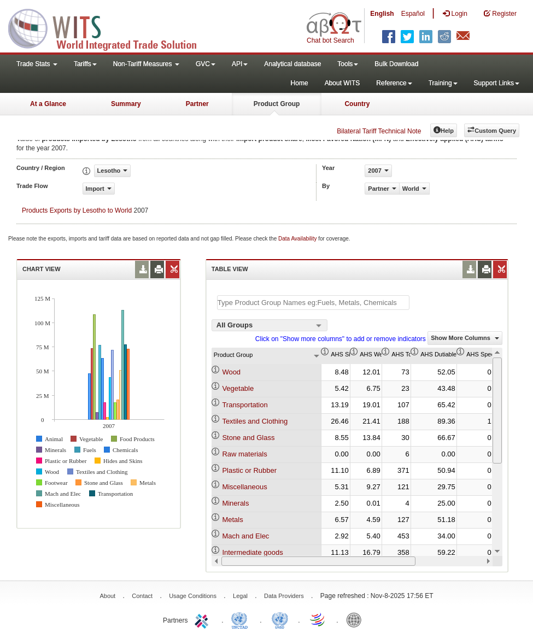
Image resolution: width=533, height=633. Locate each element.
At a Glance (48, 104)
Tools (347, 64)
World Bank (356, 619)
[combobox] (269, 325)
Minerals (235, 503)
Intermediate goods (252, 552)
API (240, 64)
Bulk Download (396, 64)
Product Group (277, 104)
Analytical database (292, 64)
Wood (231, 372)
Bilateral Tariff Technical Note (379, 131)
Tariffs (85, 64)
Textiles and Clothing (255, 421)
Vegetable (238, 388)
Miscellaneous (244, 487)
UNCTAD (242, 619)
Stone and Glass (248, 437)
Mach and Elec (245, 536)
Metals (232, 519)
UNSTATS (280, 619)
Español (413, 13)
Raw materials (244, 454)
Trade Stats (36, 64)
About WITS (342, 83)
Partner (197, 104)
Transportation (244, 405)
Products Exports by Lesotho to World (77, 210)
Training (443, 83)
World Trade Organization (318, 619)
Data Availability (298, 239)
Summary (126, 104)
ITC (203, 619)
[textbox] (313, 302)
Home (299, 83)
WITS (109, 27)
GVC (205, 64)
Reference (394, 83)
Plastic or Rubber (249, 470)
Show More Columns (465, 338)
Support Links (496, 83)
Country (357, 104)
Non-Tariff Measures (146, 64)
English (382, 13)
